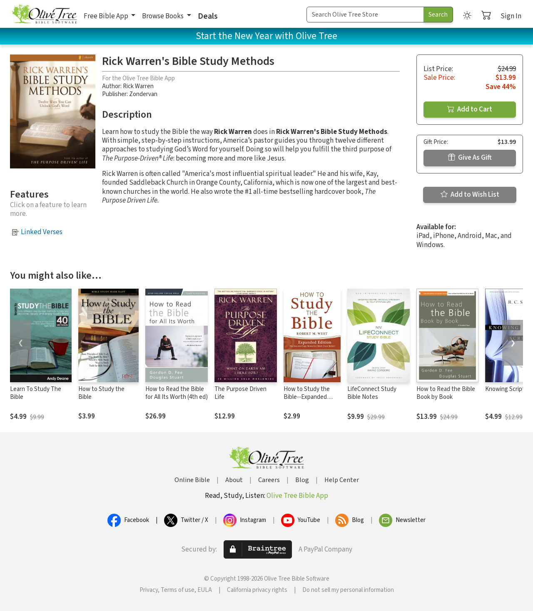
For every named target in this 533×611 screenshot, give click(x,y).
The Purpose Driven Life (240, 393)
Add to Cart (469, 109)
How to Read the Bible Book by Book (445, 393)
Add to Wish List (470, 195)
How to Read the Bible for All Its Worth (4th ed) (176, 393)
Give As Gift (470, 158)
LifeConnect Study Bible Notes (371, 393)
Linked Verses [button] (41, 232)
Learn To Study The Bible (35, 393)
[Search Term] (365, 14)
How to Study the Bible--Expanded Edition (307, 397)
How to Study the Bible (101, 393)
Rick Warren (138, 86)
